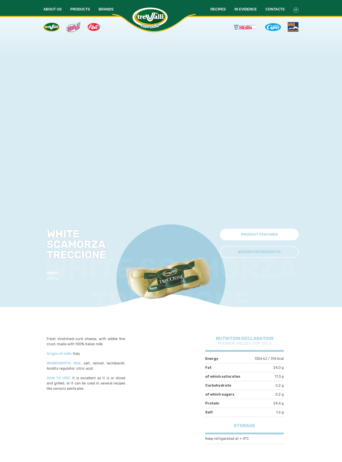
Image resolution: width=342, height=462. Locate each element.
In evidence (245, 7)
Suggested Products (259, 251)
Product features (259, 233)
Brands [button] (106, 7)
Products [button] (80, 7)
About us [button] (52, 7)
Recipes (218, 7)
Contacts (275, 7)
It (296, 7)
